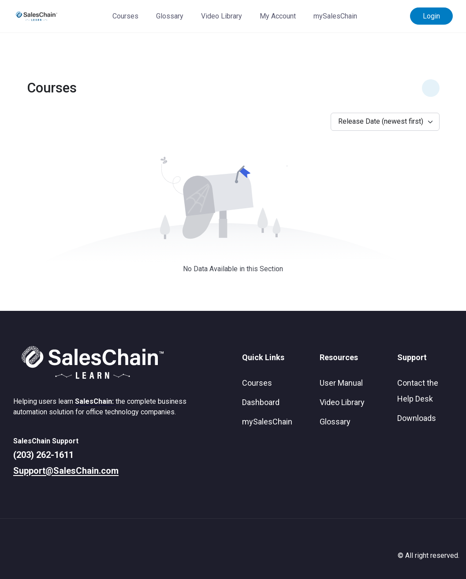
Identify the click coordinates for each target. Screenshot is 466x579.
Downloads (416, 418)
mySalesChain (335, 16)
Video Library (221, 16)
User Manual (341, 382)
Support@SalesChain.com (66, 470)
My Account (278, 16)
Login (431, 16)
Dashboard (261, 402)
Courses (125, 16)
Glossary (169, 16)
